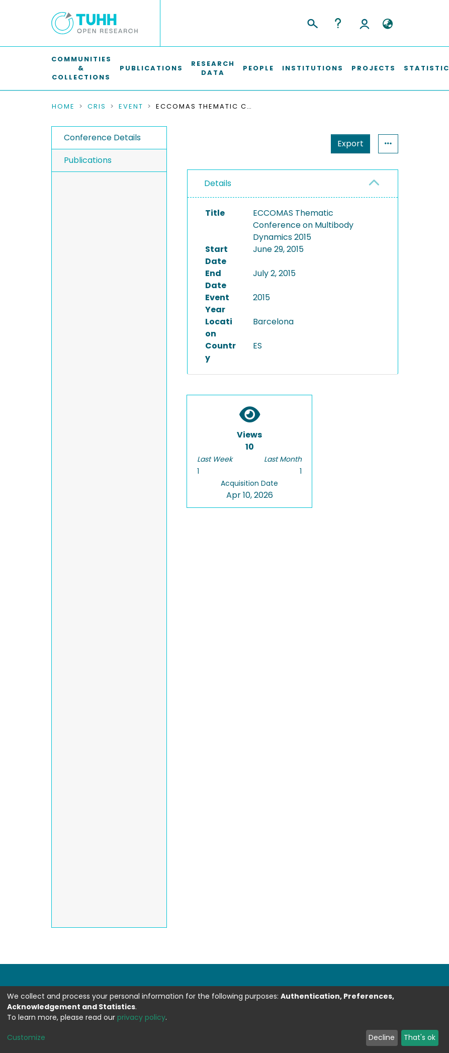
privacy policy (141, 1017)
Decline (382, 1037)
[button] (388, 24)
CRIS (96, 106)
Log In (364, 23)
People (258, 68)
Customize (26, 1037)
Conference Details (102, 137)
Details (217, 183)
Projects (373, 68)
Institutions (312, 68)
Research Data (213, 68)
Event (131, 106)
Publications (151, 68)
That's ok (419, 1037)
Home (63, 106)
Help (338, 23)
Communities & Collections (81, 68)
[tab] (292, 184)
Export (301, 143)
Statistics (347, 143)
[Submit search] (312, 22)
